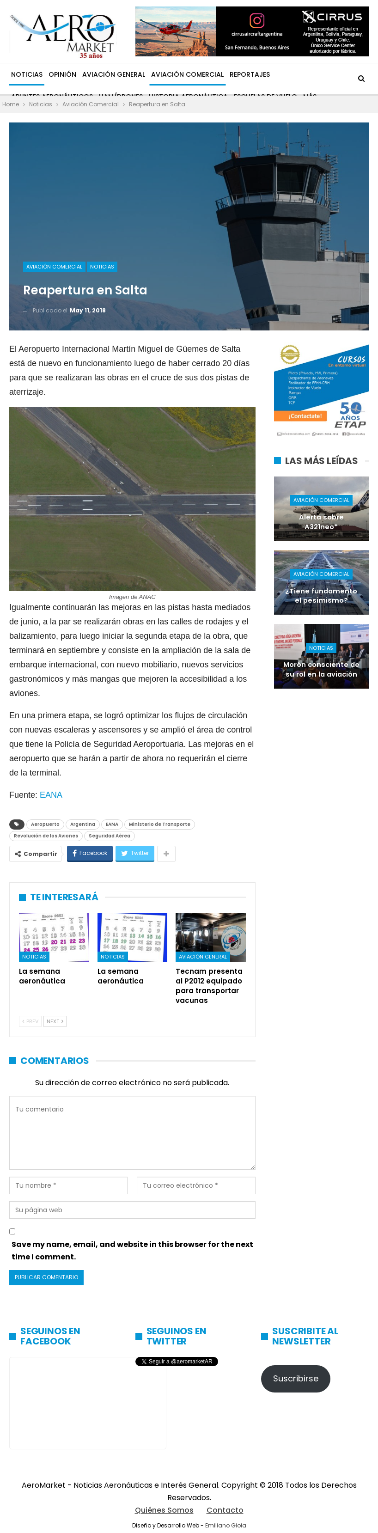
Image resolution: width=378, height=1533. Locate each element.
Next (55, 1021)
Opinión (62, 74)
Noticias (27, 74)
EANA (51, 795)
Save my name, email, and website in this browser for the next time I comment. (132, 1250)
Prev (30, 1021)
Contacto (225, 1510)
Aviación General (113, 74)
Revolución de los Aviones (46, 835)
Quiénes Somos (164, 1510)
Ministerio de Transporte (159, 824)
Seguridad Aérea (109, 835)
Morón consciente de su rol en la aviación (321, 669)
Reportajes (250, 74)
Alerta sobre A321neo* (321, 522)
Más (282, 74)
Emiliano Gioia (225, 1525)
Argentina (82, 824)
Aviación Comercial (187, 74)
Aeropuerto (45, 824)
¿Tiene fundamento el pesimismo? (321, 595)
